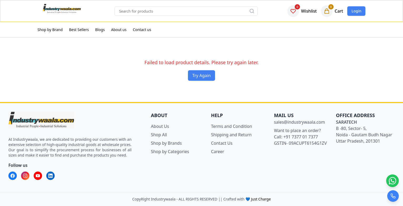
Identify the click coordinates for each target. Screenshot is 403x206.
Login (356, 10)
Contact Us (221, 143)
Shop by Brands (166, 143)
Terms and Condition (231, 126)
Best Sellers (79, 29)
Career (217, 151)
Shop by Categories (170, 151)
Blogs (100, 29)
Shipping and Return (231, 135)
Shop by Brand (50, 29)
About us (118, 29)
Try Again (201, 75)
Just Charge (261, 199)
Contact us (142, 29)
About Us (160, 126)
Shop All (159, 135)
